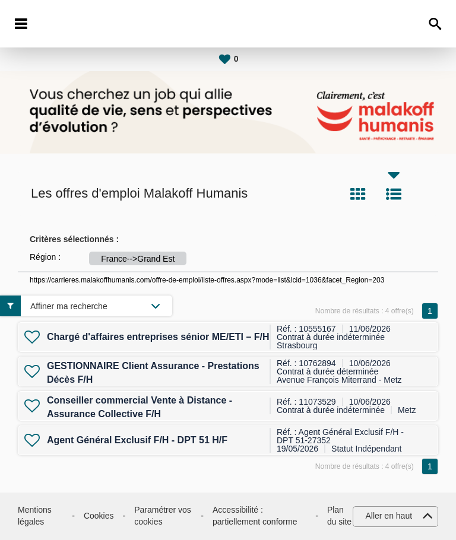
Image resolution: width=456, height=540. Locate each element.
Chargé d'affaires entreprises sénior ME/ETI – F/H (158, 337)
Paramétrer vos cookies (162, 515)
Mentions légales (35, 515)
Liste (394, 194)
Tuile (358, 194)
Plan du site (339, 515)
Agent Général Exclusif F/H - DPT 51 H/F (137, 440)
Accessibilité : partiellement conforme (255, 515)
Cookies (99, 515)
